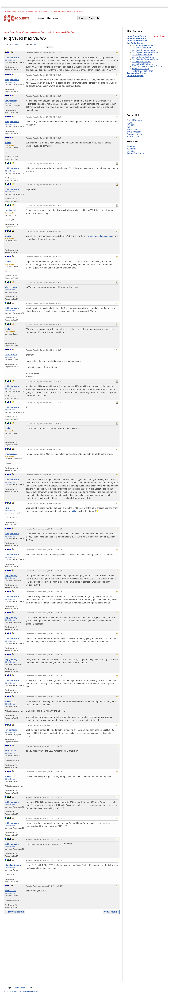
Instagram (131, 149)
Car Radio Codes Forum (143, 57)
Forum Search (89, 18)
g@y (74, 511)
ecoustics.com (19, 988)
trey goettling (11, 101)
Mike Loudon (11, 287)
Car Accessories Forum (142, 45)
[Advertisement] (62, 949)
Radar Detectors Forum (142, 71)
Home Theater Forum (137, 41)
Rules (129, 127)
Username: (14, 45)
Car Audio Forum (135, 43)
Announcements (134, 134)
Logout (130, 122)
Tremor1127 (10, 701)
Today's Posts (159, 36)
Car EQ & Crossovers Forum (145, 52)
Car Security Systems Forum (145, 59)
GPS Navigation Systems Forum (147, 66)
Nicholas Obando (13, 865)
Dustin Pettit (10, 210)
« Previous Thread (15, 911)
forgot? (35, 44)
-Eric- (7, 508)
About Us (7, 991)
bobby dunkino (12, 57)
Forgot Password (134, 120)
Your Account (133, 136)
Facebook (131, 146)
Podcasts (78, 11)
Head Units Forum (140, 69)
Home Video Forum (136, 38)
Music (69, 11)
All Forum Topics (135, 76)
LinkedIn (131, 151)
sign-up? (15, 44)
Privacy (35, 991)
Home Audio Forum (136, 36)
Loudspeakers (30, 11)
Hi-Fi (20, 11)
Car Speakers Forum (141, 62)
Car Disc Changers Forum (144, 50)
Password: (35, 45)
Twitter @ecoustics (135, 153)
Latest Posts (10, 11)
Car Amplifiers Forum (141, 48)
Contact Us (16, 991)
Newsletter (26, 991)
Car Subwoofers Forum (142, 64)
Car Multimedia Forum (142, 55)
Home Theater (45, 11)
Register (131, 125)
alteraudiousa (11, 454)
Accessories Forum (136, 73)
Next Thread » (111, 911)
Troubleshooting (134, 132)
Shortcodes (132, 129)
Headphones (59, 11)
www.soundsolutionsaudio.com (100, 236)
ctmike (8, 143)
